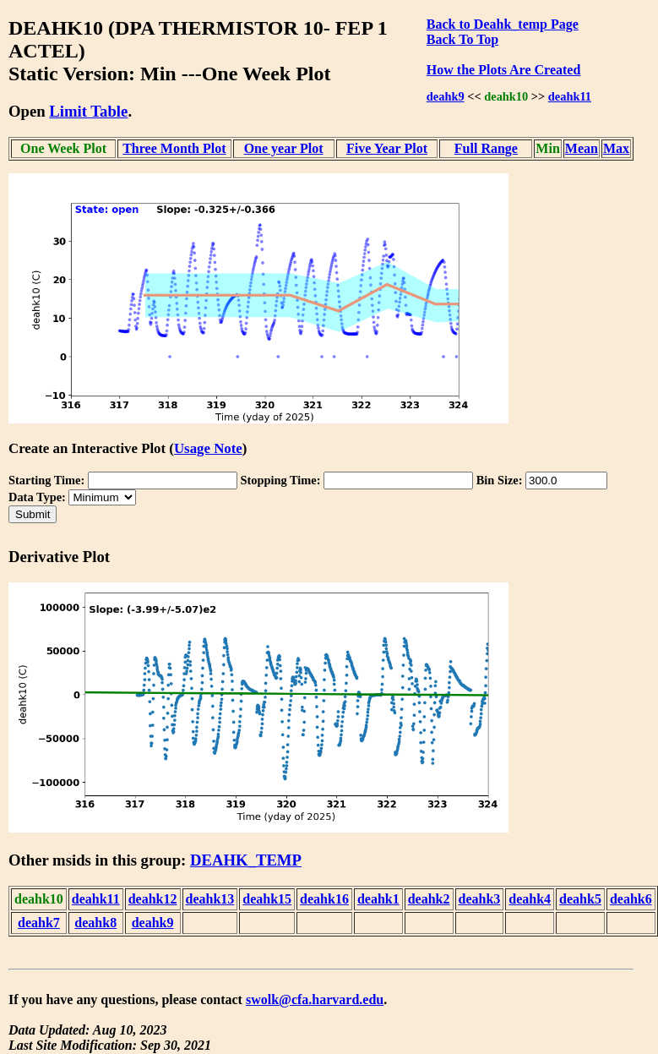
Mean (581, 148)
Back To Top (462, 39)
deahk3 (480, 899)
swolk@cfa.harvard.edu (314, 999)
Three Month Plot (174, 148)
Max (616, 148)
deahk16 (324, 899)
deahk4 (529, 899)
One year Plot (284, 148)
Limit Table (88, 111)
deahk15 (266, 899)
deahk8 (95, 922)
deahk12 (152, 899)
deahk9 (446, 96)
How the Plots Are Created (503, 70)
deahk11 (569, 96)
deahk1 (378, 899)
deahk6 (631, 899)
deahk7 (39, 922)
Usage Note (208, 448)
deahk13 (210, 899)
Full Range (486, 148)
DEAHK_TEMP (246, 860)
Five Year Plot (386, 148)
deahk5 (580, 899)
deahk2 (429, 899)
